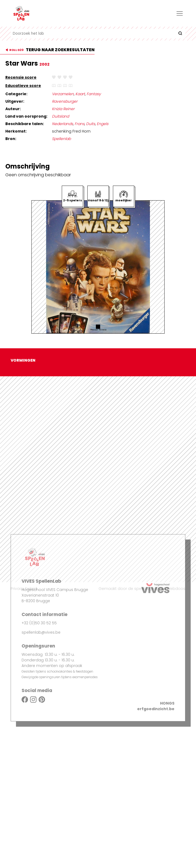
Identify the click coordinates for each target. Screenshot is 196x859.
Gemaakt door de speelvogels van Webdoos (142, 588)
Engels (102, 123)
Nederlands (62, 123)
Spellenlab (61, 138)
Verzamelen (63, 94)
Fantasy (94, 94)
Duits (90, 123)
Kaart (80, 94)
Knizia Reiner (63, 108)
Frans (79, 123)
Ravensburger (64, 101)
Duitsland (60, 116)
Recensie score (20, 77)
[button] (98, 327)
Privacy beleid (24, 588)
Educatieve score (23, 85)
